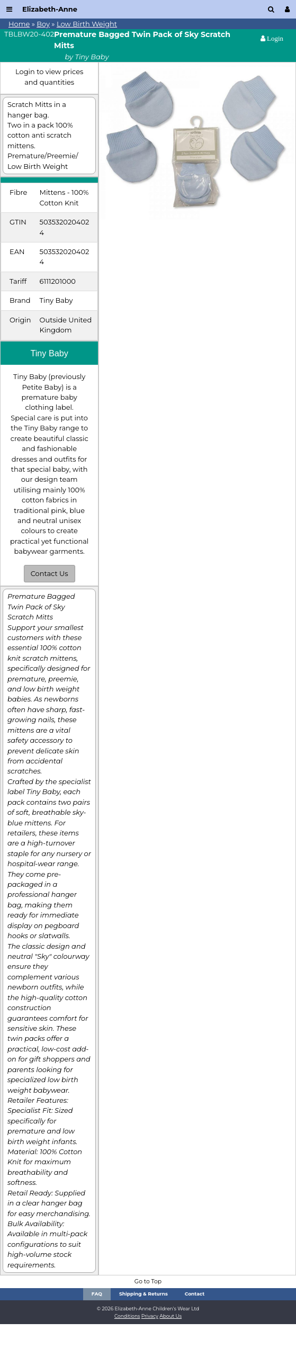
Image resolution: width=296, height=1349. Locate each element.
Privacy (149, 1316)
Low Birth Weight (87, 24)
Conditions (127, 1316)
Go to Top (148, 1281)
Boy (43, 24)
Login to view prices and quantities (49, 76)
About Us (170, 1316)
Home (19, 24)
